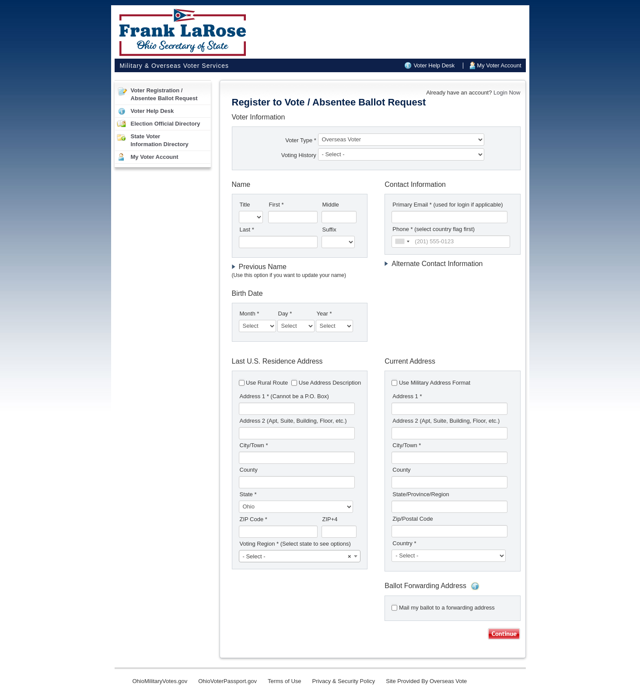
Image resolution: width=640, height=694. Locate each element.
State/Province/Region (420, 494)
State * (248, 494)
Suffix (329, 229)
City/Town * (254, 445)
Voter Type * (300, 140)
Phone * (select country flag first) (433, 229)
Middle (330, 204)
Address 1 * (284, 396)
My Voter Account (499, 65)
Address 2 (293, 420)
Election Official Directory (165, 123)
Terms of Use (284, 681)
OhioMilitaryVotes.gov (160, 681)
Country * (404, 543)
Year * (324, 313)
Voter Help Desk (434, 65)
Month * (249, 313)
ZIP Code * (253, 519)
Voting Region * (295, 543)
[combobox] (402, 241)
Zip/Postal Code (412, 518)
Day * (285, 313)
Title (245, 204)
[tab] (299, 271)
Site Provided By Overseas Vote (426, 681)
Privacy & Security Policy (343, 681)
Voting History (299, 155)
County (249, 469)
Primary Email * (447, 204)
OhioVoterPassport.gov (227, 681)
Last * (247, 229)
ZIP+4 (330, 519)
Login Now (506, 92)
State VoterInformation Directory (160, 140)
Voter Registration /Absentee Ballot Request (164, 94)
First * (276, 204)
